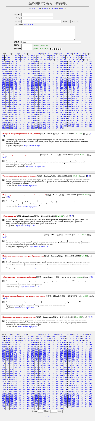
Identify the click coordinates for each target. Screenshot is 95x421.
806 (57, 125)
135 (11, 66)
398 (7, 90)
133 (3, 66)
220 (90, 72)
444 (15, 94)
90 (16, 62)
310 (7, 82)
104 (65, 62)
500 (65, 97)
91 (19, 62)
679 (77, 113)
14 (42, 56)
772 (7, 123)
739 (53, 119)
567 (69, 103)
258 (65, 76)
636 (82, 109)
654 (65, 111)
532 (15, 101)
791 (86, 123)
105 (69, 62)
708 (15, 117)
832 (73, 127)
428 (40, 92)
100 (48, 62)
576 (15, 105)
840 (15, 129)
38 (28, 58)
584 (49, 105)
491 (28, 97)
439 (86, 92)
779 (36, 123)
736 (40, 119)
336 (24, 84)
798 (24, 125)
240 (82, 74)
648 (40, 111)
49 (64, 58)
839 (11, 129)
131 (86, 64)
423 (19, 92)
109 (85, 62)
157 (11, 68)
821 (28, 127)
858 (90, 129)
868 (40, 131)
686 (15, 115)
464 (7, 96)
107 (77, 62)
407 (44, 90)
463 (3, 96)
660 (90, 111)
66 (28, 60)
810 (73, 125)
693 (44, 115)
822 (32, 127)
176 (90, 68)
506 (90, 97)
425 (28, 92)
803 (44, 125)
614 (82, 107)
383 (36, 88)
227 (28, 74)
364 (49, 86)
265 (3, 78)
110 (89, 62)
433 (61, 92)
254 (49, 76)
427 (36, 92)
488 (15, 97)
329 (86, 82)
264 (90, 76)
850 (57, 129)
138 (24, 66)
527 (86, 99)
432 (57, 92)
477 (61, 96)
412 (65, 90)
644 (24, 111)
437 (77, 92)
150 (73, 66)
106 (73, 62)
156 (7, 68)
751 (11, 121)
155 (3, 68)
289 (11, 80)
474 (49, 96)
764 (65, 121)
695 (53, 115)
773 (11, 123)
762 (57, 121)
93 (25, 62)
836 (90, 127)
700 (73, 115)
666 (24, 113)
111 (3, 64)
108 (81, 62)
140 (32, 66)
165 (44, 68)
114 (15, 64)
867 (36, 131)
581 (36, 105)
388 (57, 88)
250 (32, 76)
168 (57, 68)
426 (32, 92)
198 (90, 70)
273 (36, 78)
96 (35, 62)
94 (28, 62)
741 (61, 119)
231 (44, 74)
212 (57, 72)
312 (15, 82)
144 (49, 66)
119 (36, 64)
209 (44, 72)
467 (19, 96)
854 (73, 129)
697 (61, 115)
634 (73, 109)
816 (7, 127)
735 (36, 119)
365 (53, 86)
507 (3, 99)
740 (57, 119)
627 (44, 109)
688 (24, 115)
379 (19, 88)
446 (24, 94)
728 (7, 119)
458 (73, 94)
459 (77, 94)
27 (84, 56)
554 (15, 103)
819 (19, 127)
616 (90, 107)
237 (69, 74)
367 (61, 86)
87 (6, 62)
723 (77, 117)
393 (77, 88)
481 (77, 96)
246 (15, 76)
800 (32, 125)
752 (15, 121)
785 (61, 123)
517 (44, 99)
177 (3, 70)
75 (57, 60)
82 (80, 60)
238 (73, 74)
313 (19, 82)
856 (82, 129)
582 (40, 105)
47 (57, 58)
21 (64, 56)
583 (44, 105)
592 (82, 105)
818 (15, 127)
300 (57, 80)
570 (82, 103)
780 (40, 123)
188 (49, 70)
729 (11, 119)
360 (32, 86)
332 (7, 84)
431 (53, 92)
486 (7, 97)
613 (77, 107)
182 (24, 70)
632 (65, 109)
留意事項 (45, 9)
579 (28, 105)
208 (40, 72)
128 (73, 64)
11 (32, 56)
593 (86, 105)
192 (65, 70)
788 (73, 123)
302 (65, 80)
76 (61, 60)
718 (57, 117)
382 (32, 88)
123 (53, 64)
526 (82, 99)
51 (70, 58)
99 (45, 62)
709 (19, 117)
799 (28, 125)
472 (40, 96)
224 (15, 74)
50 (67, 58)
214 (65, 72)
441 (3, 94)
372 (82, 86)
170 (65, 68)
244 (7, 76)
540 (49, 101)
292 (24, 80)
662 (7, 113)
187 (44, 70)
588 (65, 105)
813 (86, 125)
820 (24, 127)
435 (69, 92)
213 (61, 72)
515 (36, 99)
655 (69, 111)
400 (15, 90)
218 (82, 72)
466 (15, 96)
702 (82, 115)
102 (56, 62)
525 (77, 99)
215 (69, 72)
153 (86, 66)
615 (86, 107)
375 (3, 88)
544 (65, 101)
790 (82, 123)
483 (86, 96)
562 (49, 103)
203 (19, 72)
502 (73, 97)
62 (16, 60)
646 (32, 111)
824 (40, 127)
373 (86, 86)
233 (53, 74)
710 (24, 117)
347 (69, 84)
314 (24, 82)
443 (11, 94)
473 (44, 96)
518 (49, 99)
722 (73, 117)
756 (32, 121)
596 (7, 107)
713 (36, 117)
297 (44, 80)
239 (77, 74)
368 (65, 86)
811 (77, 125)
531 (11, 101)
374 (90, 86)
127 (69, 64)
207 (36, 72)
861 (11, 131)
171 (69, 68)
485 (3, 97)
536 (32, 101)
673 (53, 113)
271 (28, 78)
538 (40, 101)
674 (57, 113)
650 (49, 111)
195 (77, 70)
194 (73, 70)
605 (44, 107)
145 (53, 66)
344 (57, 84)
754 (24, 121)
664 (15, 113)
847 (44, 129)
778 (32, 123)
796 (15, 125)
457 (69, 94)
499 (61, 97)
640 (7, 111)
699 (69, 115)
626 (40, 109)
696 (57, 115)
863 (19, 131)
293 (28, 80)
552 (7, 103)
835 (86, 127)
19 (58, 56)
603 (36, 107)
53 (77, 58)
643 (19, 111)
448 (32, 94)
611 (69, 107)
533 (19, 101)
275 (44, 78)
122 (49, 64)
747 (86, 119)
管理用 (62, 9)
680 (82, 113)
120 (40, 64)
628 (49, 109)
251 (36, 76)
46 (54, 58)
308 (90, 80)
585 (53, 105)
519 (53, 99)
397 (3, 90)
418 (90, 90)
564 (57, 103)
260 (73, 76)
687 (19, 115)
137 (19, 66)
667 (28, 113)
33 (12, 58)
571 (86, 103)
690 (32, 115)
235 (61, 74)
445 (19, 94)
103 (60, 62)
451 (44, 94)
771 (3, 123)
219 (86, 72)
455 (61, 94)
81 (77, 60)
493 (36, 97)
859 (3, 131)
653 (61, 111)
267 (11, 78)
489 (19, 97)
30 (3, 58)
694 (49, 115)
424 (24, 92)
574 (7, 105)
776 (24, 123)
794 (7, 125)
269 (19, 78)
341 (44, 84)
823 (36, 127)
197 (86, 70)
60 (9, 60)
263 (86, 76)
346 (65, 84)
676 (65, 113)
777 (28, 123)
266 (7, 78)
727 (3, 119)
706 (7, 117)
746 (82, 119)
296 (40, 80)
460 (82, 94)
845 (36, 129)
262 (82, 76)
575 (11, 105)
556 (24, 103)
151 (77, 66)
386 (49, 88)
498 (57, 97)
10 (29, 56)
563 (53, 103)
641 (11, 111)
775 (19, 123)
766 (73, 121)
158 (15, 68)
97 (38, 62)
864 (24, 131)
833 (77, 127)
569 (77, 103)
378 (15, 88)
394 (82, 88)
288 (7, 80)
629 (53, 109)
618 (7, 109)
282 (73, 78)
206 (32, 72)
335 (19, 84)
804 (49, 125)
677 (69, 113)
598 (15, 107)
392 (73, 88)
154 (90, 66)
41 (38, 58)
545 (69, 101)
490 (24, 97)
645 (28, 111)
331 (3, 84)
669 (36, 113)
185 (36, 70)
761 (53, 121)
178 (7, 70)
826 (49, 127)
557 (28, 103)
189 (53, 70)
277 (53, 78)
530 (7, 101)
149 (69, 66)
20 (61, 56)
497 (53, 97)
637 (86, 109)
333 (11, 84)
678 (73, 113)
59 (6, 60)
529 (3, 101)
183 (28, 70)
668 (32, 113)
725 (86, 117)
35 (19, 58)
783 (53, 123)
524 (73, 99)
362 (40, 86)
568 (73, 103)
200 (7, 72)
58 (3, 60)
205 (28, 72)
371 (77, 86)
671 (44, 113)
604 (40, 107)
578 (24, 105)
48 (61, 58)
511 (19, 99)
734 (32, 119)
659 (86, 111)
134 (7, 66)
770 (90, 121)
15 (45, 56)
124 (57, 64)
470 (32, 96)
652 (57, 111)
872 (57, 131)
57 (89, 58)
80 (73, 60)
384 (40, 88)
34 (16, 58)
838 (7, 129)
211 (53, 72)
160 (24, 68)
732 (24, 119)
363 (44, 86)
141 (36, 66)
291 (19, 80)
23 (71, 56)
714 (40, 117)
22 (68, 56)
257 (61, 76)
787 (69, 123)
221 (3, 74)
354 (7, 86)
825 (44, 127)
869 (44, 131)
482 (82, 96)
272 (32, 78)
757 (36, 121)
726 (90, 117)
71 (45, 60)
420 (7, 92)
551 (3, 103)
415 (77, 90)
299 (53, 80)
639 (3, 111)
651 (53, 111)
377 (11, 88)
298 (49, 80)
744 (73, 119)
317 (36, 82)
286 (90, 78)
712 (32, 117)
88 (9, 62)
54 (80, 58)
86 (3, 62)
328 (82, 82)
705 (3, 117)
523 (69, 99)
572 (90, 103)
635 (77, 109)
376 (7, 88)
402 (24, 90)
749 (3, 121)
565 (61, 103)
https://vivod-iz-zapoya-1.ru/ (33, 148)
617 (3, 109)
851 (61, 129)
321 (53, 82)
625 (36, 109)
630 (57, 109)
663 (11, 113)
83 (83, 60)
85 (89, 60)
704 (90, 115)
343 (53, 84)
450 (40, 94)
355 (11, 86)
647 (36, 111)
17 (52, 56)
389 (61, 88)
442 (7, 94)
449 (36, 94)
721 (69, 117)
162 (32, 68)
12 (35, 56)
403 (28, 90)
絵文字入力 (28, 24)
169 (61, 68)
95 (32, 62)
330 (90, 82)
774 (15, 123)
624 (32, 109)
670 (40, 113)
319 (44, 82)
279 (61, 78)
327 (77, 82)
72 (48, 60)
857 (86, 129)
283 (77, 78)
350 (82, 84)
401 (19, 90)
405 (36, 90)
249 (28, 76)
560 (40, 103)
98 (41, 62)
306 (82, 80)
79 (70, 60)
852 (65, 129)
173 (77, 68)
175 (86, 68)
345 (61, 84)
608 (57, 107)
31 (6, 58)
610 (65, 107)
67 (32, 60)
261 (77, 76)
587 (61, 105)
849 (53, 129)
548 (82, 101)
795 (11, 125)
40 (35, 58)
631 (61, 109)
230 (40, 74)
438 (82, 92)
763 (61, 121)
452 (49, 94)
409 (53, 90)
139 (28, 66)
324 (65, 82)
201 (11, 72)
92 (22, 62)
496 (49, 97)
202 (15, 72)
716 (49, 117)
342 (49, 84)
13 (39, 56)
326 (73, 82)
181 (19, 70)
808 (65, 125)
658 (82, 111)
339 (36, 84)
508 (7, 99)
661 (3, 113)
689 (28, 115)
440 (90, 92)
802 (40, 125)
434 (65, 92)
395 (86, 88)
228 (32, 74)
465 (11, 96)
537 (36, 101)
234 (57, 74)
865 (28, 131)
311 (11, 82)
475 (53, 96)
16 (48, 56)
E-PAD (47, 419)
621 (19, 109)
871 (53, 131)
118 (32, 64)
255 (53, 76)
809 (69, 125)
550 (90, 101)
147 (61, 66)
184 (32, 70)
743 (69, 119)
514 (32, 99)
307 (86, 80)
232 (49, 74)
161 (28, 68)
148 (65, 66)
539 (44, 101)
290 (15, 80)
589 (69, 105)
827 (53, 127)
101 (52, 62)
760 (49, 121)
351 (86, 84)
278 (57, 78)
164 (40, 68)
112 (7, 64)
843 (28, 129)
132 (90, 64)
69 (38, 60)
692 (40, 115)
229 (36, 74)
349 (77, 84)
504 (82, 97)
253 (44, 76)
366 (57, 86)
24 (74, 56)
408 (49, 90)
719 (61, 117)
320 (49, 82)
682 (90, 113)
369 (69, 86)
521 (61, 99)
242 (90, 74)
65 (25, 60)
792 (90, 123)
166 (49, 68)
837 (3, 129)
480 (73, 96)
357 (19, 86)
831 (69, 127)
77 (64, 60)
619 (11, 109)
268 (15, 78)
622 (24, 109)
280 (65, 78)
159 (19, 68)
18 (55, 56)
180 (15, 70)
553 (11, 103)
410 (57, 90)
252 (40, 76)
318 (40, 82)
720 (65, 117)
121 (44, 64)
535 (28, 101)
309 (3, 82)
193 (69, 70)
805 (53, 125)
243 (3, 76)
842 (24, 129)
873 (61, 131)
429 (44, 92)
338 (32, 84)
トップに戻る (35, 9)
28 (87, 56)
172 (73, 68)
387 (53, 88)
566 (65, 103)
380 (24, 88)
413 (69, 90)
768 (82, 121)
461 (86, 94)
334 (15, 84)
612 (73, 107)
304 (73, 80)
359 (28, 86)
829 (61, 127)
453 (53, 94)
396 (90, 88)
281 (69, 78)
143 (44, 66)
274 (40, 78)
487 (11, 97)
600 (24, 107)
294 (32, 80)
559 (36, 103)
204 (24, 72)
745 (77, 119)
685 (11, 115)
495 (44, 97)
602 (32, 107)
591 (77, 105)
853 (69, 129)
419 (3, 92)
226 (24, 74)
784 (57, 123)
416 (82, 90)
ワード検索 (54, 9)
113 (11, 64)
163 (36, 68)
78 (67, 60)
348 (73, 84)
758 (40, 121)
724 (82, 117)
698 (65, 115)
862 (15, 131)
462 (90, 94)
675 (61, 113)
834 (82, 127)
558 (32, 103)
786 (65, 123)
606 (49, 107)
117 (28, 64)
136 (15, 66)
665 (19, 113)
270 (24, 78)
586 (57, 105)
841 (19, 129)
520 (57, 99)
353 (3, 86)
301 (61, 80)
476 (57, 96)
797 (19, 125)
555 (19, 103)
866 (32, 131)
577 (19, 105)
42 (41, 58)
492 (32, 97)
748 (90, 119)
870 (49, 131)
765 (69, 121)
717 (53, 117)
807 (61, 125)
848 (49, 129)
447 (28, 94)
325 (69, 82)
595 (3, 107)
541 (53, 101)
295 (36, 80)
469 (28, 96)
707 (11, 117)
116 (24, 64)
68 (35, 60)
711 (28, 117)
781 (44, 123)
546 (73, 101)
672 (49, 113)
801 (36, 125)
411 (61, 90)
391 (69, 88)
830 (65, 127)
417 (86, 90)
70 (41, 60)
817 (11, 127)
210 (49, 72)
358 (24, 86)
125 (61, 64)
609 (61, 107)
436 (73, 92)
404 (32, 90)
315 (28, 82)
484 (90, 96)
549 (86, 101)
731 (19, 119)
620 (15, 109)
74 (54, 60)
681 (86, 113)
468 (24, 96)
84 (86, 60)
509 (11, 99)
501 (69, 97)
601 (28, 107)
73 (51, 60)
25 (77, 56)
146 (57, 66)
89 (12, 62)
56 (86, 58)
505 (86, 97)
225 (19, 74)
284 (82, 78)
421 (11, 92)
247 (19, 76)
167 (53, 68)
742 (65, 119)
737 (44, 119)
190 (57, 70)
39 (32, 58)
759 (44, 121)
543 (61, 101)
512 (24, 99)
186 (40, 70)
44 (48, 58)
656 (73, 111)
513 (28, 99)
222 (7, 74)
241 (86, 74)
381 (28, 88)
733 (28, 119)
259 (69, 76)
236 (65, 74)
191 (61, 70)
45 (51, 58)
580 (32, 105)
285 (86, 78)
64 (22, 60)
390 (65, 88)
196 (82, 70)
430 (49, 92)
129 (77, 64)
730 (15, 119)
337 (28, 84)
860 (7, 131)
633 (69, 109)
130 (82, 64)
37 (25, 58)
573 (3, 105)
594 (90, 105)
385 (44, 88)
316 (32, 82)
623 (28, 109)
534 (24, 101)
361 (36, 86)
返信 (4, 160)
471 (36, 96)
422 (15, 92)
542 (57, 101)
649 (44, 111)
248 (24, 76)
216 (73, 72)
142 (40, 66)
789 (77, 123)
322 (57, 82)
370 (73, 86)
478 (65, 96)
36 (22, 58)
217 (77, 72)
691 (36, 115)
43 (45, 58)
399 (11, 90)
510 (15, 99)
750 (7, 121)
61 (12, 60)
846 (40, 129)
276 (49, 78)
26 (80, 56)
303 (69, 80)
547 (77, 101)
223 (11, 74)
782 (49, 123)
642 (15, 111)
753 (19, 121)
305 (77, 80)
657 (77, 111)
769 (86, 121)
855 (77, 129)
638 (90, 109)
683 (3, 115)
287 (3, 80)
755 (28, 121)
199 (3, 72)
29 (90, 56)
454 (57, 94)
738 (49, 119)
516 (40, 99)
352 (90, 84)
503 (77, 97)
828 (57, 127)
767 (77, 121)
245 (11, 76)
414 (73, 90)
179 (11, 70)
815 (3, 127)
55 (83, 58)
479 (69, 96)
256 (57, 76)
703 (86, 115)
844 (32, 129)
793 (3, 125)
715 (44, 117)
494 (40, 97)
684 (7, 115)
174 (82, 68)
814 (90, 125)
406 (40, 90)
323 (61, 82)
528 (90, 99)
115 (19, 64)
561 (44, 103)
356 (15, 86)
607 (53, 107)
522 (65, 99)
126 (65, 64)
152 (82, 66)
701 (77, 115)
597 (11, 107)
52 (73, 58)
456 (65, 94)
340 (40, 84)
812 (82, 125)
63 (19, 60)
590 (73, 105)
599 (19, 107)
